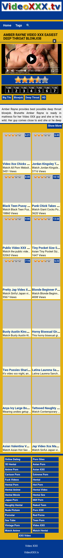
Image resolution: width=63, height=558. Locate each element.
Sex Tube (10, 520)
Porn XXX (38, 510)
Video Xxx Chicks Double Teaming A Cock (31, 164)
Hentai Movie (12, 494)
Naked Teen (39, 505)
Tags (18, 25)
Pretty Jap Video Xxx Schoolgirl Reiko (28, 289)
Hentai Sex (39, 494)
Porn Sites (39, 459)
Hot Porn (38, 484)
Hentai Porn (11, 484)
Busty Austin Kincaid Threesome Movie (29, 331)
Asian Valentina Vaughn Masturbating (28, 446)
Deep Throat (32, 97)
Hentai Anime (12, 489)
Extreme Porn (40, 474)
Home (7, 25)
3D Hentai (10, 464)
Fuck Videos (12, 479)
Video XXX (39, 525)
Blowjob (18, 97)
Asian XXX (39, 469)
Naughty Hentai (14, 505)
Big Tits (7, 97)
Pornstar (10, 515)
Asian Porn (39, 464)
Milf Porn (38, 499)
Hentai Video (40, 489)
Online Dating (12, 459)
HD (43, 97)
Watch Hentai (40, 530)
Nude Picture (12, 510)
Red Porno (39, 515)
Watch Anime (12, 530)
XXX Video (25, 535)
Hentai (36, 479)
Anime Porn (11, 469)
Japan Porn (11, 499)
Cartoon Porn (12, 474)
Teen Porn (38, 520)
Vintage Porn (12, 525)
